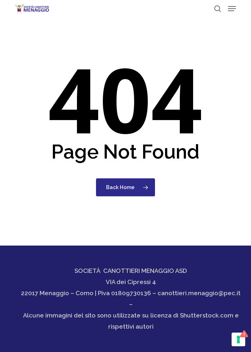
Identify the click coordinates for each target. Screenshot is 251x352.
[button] (232, 8)
